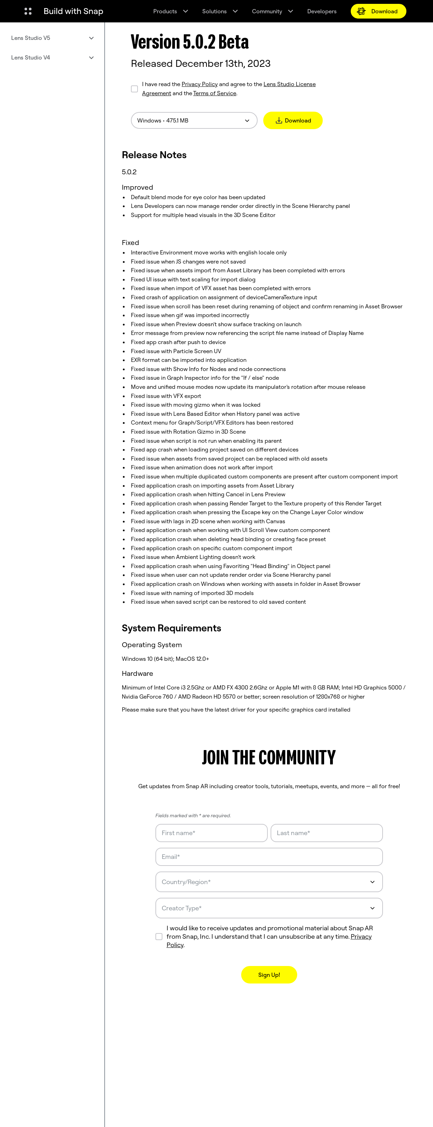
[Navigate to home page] (73, 11)
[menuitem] (52, 38)
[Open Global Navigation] (28, 11)
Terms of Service (214, 93)
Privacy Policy (200, 84)
